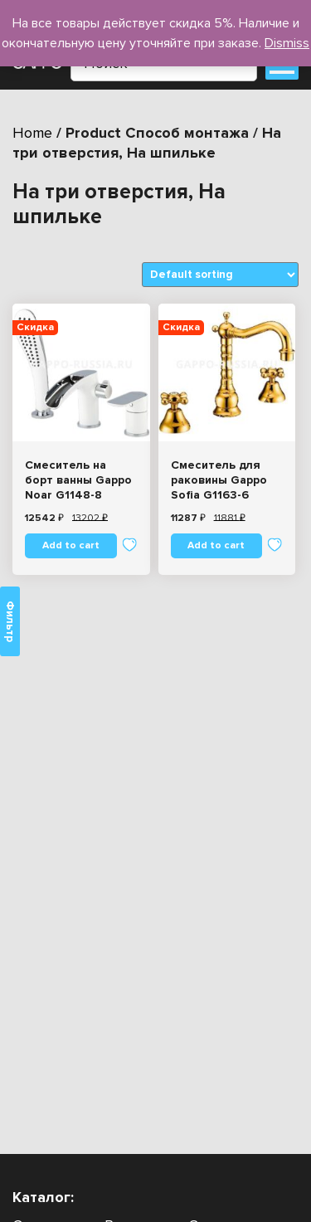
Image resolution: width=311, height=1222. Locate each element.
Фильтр (10, 621)
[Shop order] (220, 274)
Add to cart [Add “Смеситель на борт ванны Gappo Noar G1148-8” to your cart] (71, 545)
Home (32, 133)
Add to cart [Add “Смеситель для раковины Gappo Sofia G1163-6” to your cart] (216, 545)
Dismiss (287, 43)
